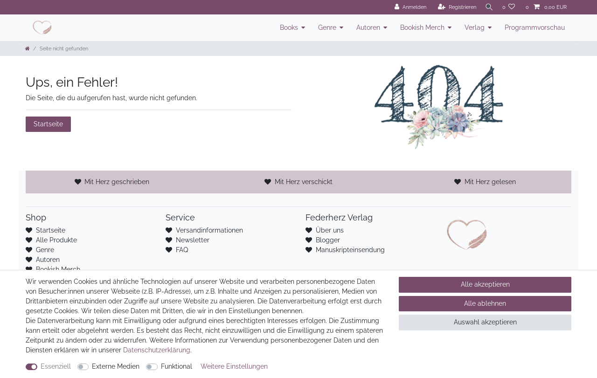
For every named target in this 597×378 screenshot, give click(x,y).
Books (289, 27)
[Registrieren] (454, 7)
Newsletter (192, 240)
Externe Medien (115, 366)
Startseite (48, 124)
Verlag (475, 27)
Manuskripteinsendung (350, 250)
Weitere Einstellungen (234, 366)
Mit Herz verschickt (304, 182)
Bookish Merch (422, 27)
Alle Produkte (56, 240)
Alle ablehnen (485, 303)
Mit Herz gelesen (490, 182)
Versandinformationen (209, 230)
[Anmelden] (408, 7)
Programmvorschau (535, 27)
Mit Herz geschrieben (116, 182)
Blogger (328, 240)
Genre (327, 27)
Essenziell (56, 366)
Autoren (368, 27)
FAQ (182, 250)
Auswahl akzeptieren (485, 322)
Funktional (176, 366)
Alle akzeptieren (485, 284)
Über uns (330, 230)
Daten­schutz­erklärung (156, 350)
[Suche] (488, 7)
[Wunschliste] (509, 7)
